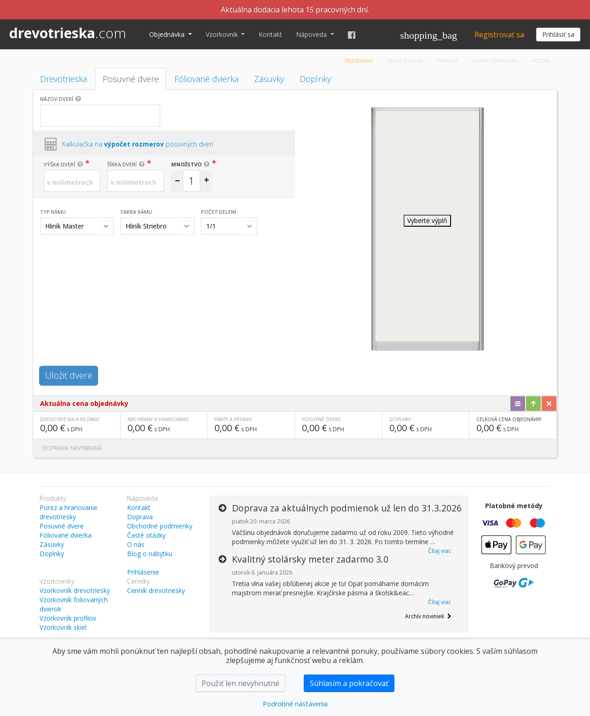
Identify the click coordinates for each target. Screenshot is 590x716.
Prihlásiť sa (558, 34)
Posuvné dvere (131, 78)
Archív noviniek (428, 616)
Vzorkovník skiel (63, 627)
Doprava (448, 60)
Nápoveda (312, 34)
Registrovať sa (499, 34)
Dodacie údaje (406, 60)
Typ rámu (53, 211)
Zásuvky (269, 78)
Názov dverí (56, 98)
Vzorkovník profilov (68, 618)
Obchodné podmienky (159, 526)
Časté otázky (146, 535)
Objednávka (167, 34)
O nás (136, 544)
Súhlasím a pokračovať (349, 683)
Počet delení (218, 211)
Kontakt (270, 34)
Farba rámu (136, 211)
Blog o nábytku (149, 553)
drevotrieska (67, 32)
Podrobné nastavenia (295, 703)
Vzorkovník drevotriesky (75, 590)
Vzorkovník (223, 34)
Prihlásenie (143, 572)
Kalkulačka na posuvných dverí (137, 144)
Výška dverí (59, 164)
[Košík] (429, 34)
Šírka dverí (122, 164)
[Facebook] (351, 34)
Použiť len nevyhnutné (240, 683)
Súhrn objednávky (496, 60)
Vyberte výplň (427, 220)
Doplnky (315, 78)
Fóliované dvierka (206, 78)
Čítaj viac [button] (439, 551)
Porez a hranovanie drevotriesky (69, 512)
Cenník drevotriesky (156, 590)
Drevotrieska (63, 78)
